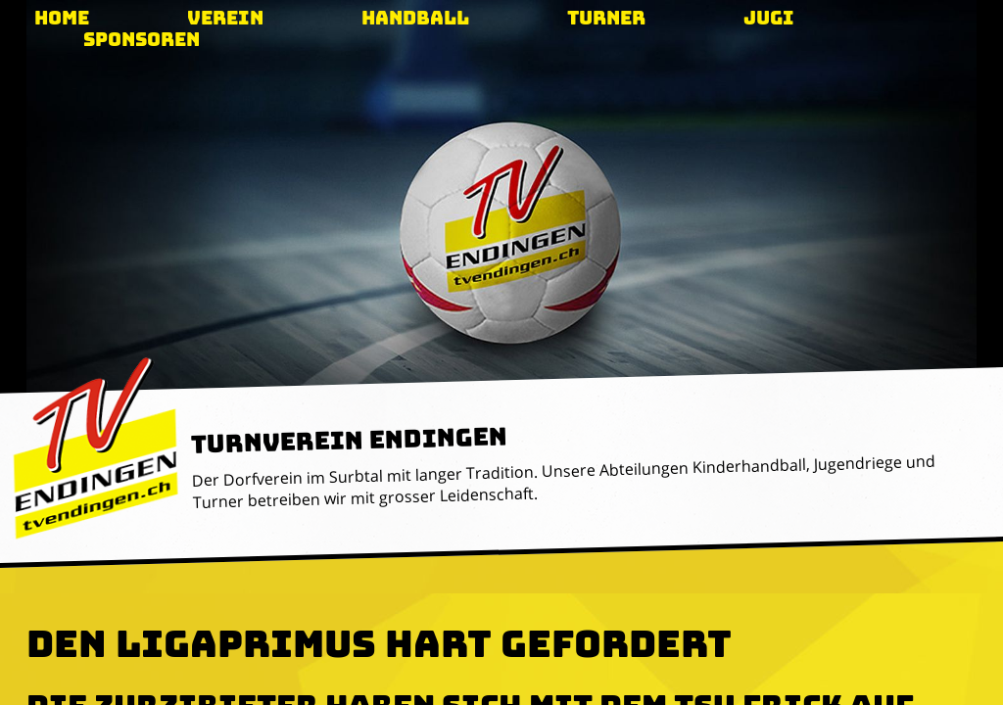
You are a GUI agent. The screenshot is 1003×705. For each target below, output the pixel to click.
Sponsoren (141, 39)
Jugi (768, 18)
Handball (415, 18)
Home (61, 18)
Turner (606, 18)
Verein (225, 18)
